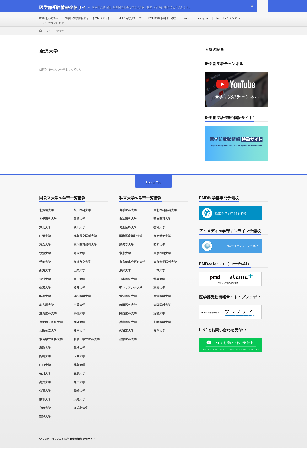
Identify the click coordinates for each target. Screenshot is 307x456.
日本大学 (159, 278)
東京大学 (45, 252)
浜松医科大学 (82, 304)
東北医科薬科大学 (165, 218)
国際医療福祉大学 (130, 244)
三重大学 (79, 313)
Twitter (196, 20)
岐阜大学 (45, 304)
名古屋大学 (46, 313)
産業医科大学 (128, 347)
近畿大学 (159, 321)
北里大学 (159, 287)
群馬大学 (79, 261)
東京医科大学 (162, 261)
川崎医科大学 (162, 330)
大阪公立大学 (48, 338)
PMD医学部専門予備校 (170, 20)
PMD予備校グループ (135, 20)
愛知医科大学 (128, 304)
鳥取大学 (45, 356)
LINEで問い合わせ (54, 28)
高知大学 (45, 390)
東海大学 (159, 295)
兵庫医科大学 (128, 330)
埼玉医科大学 (128, 235)
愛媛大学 (79, 381)
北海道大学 (46, 218)
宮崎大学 (45, 416)
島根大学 (79, 356)
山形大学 (45, 244)
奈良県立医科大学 (51, 347)
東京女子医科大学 (165, 270)
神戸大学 (79, 338)
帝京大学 (125, 261)
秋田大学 (79, 235)
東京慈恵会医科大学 (132, 270)
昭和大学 (159, 252)
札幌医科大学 (48, 227)
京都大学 (79, 321)
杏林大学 (159, 235)
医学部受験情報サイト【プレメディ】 (90, 20)
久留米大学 (126, 338)
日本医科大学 (128, 287)
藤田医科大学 (128, 313)
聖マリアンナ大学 (130, 295)
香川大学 (45, 381)
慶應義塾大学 (162, 244)
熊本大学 (45, 407)
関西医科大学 (128, 321)
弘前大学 (79, 227)
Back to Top (153, 190)
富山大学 (79, 287)
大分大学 (79, 407)
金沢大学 (45, 295)
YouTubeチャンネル (240, 20)
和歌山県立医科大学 (87, 347)
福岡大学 (159, 338)
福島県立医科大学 (85, 244)
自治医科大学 (128, 227)
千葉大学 (45, 270)
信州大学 (45, 287)
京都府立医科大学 (51, 330)
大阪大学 (79, 330)
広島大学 (79, 364)
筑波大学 (45, 261)
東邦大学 (125, 278)
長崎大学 (79, 399)
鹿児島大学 (81, 416)
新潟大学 (45, 278)
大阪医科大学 (162, 313)
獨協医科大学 (162, 227)
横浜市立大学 (82, 270)
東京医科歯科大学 (85, 252)
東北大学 (45, 235)
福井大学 (79, 295)
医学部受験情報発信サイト (81, 446)
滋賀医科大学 (48, 321)
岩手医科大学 (128, 218)
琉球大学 (45, 424)
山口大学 (45, 373)
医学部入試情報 (49, 20)
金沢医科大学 (162, 304)
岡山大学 (45, 364)
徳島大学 (79, 373)
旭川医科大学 (82, 218)
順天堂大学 (126, 252)
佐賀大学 (45, 399)
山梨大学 (79, 278)
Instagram (214, 20)
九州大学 (79, 390)
